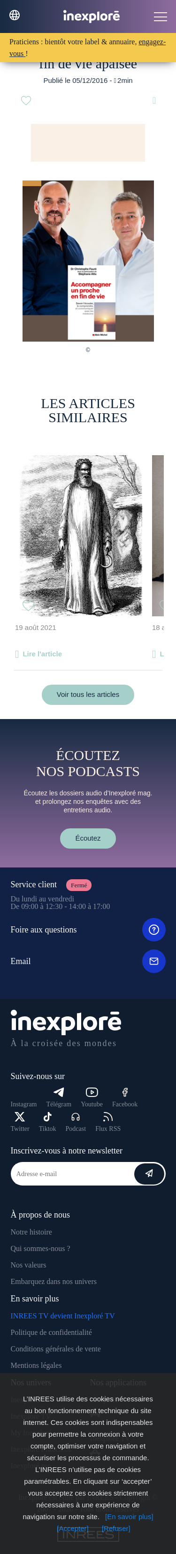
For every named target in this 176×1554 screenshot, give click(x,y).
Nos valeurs (28, 1265)
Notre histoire (31, 1232)
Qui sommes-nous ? (40, 1248)
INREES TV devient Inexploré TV (63, 1316)
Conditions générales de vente (56, 1349)
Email (88, 961)
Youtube (92, 1098)
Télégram (58, 1098)
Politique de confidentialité (51, 1332)
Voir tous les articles (88, 694)
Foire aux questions (88, 929)
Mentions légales (36, 1365)
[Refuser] (116, 1528)
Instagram (24, 1104)
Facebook (125, 1098)
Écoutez (87, 838)
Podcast (76, 1122)
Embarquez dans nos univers (54, 1281)
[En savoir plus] (129, 1517)
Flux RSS (108, 1122)
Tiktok (47, 1122)
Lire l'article (42, 654)
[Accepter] (73, 1528)
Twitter (20, 1122)
